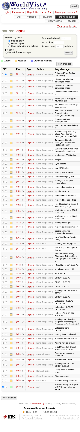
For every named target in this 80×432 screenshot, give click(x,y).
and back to (52, 42)
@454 (18, 359)
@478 (18, 226)
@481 (18, 211)
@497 (18, 126)
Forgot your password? (66, 12)
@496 (18, 134)
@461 (18, 321)
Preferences (18, 12)
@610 (18, 86)
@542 (18, 105)
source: (9, 30)
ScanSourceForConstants (66, 324)
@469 (18, 277)
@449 (18, 387)
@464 (18, 302)
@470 (18, 273)
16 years (30, 74)
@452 (18, 370)
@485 (18, 191)
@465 (18, 296)
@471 (18, 269)
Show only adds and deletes (23, 46)
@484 (18, 195)
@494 (18, 150)
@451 (18, 376)
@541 (18, 113)
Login (6, 12)
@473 (18, 257)
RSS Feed (31, 411)
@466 (18, 291)
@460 (18, 329)
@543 (18, 99)
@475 (18, 243)
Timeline (31, 17)
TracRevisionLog (36, 403)
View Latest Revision (67, 26)
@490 (18, 168)
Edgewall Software (33, 418)
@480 (18, 217)
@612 (18, 74)
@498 (18, 120)
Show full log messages (18, 52)
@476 (18, 238)
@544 (18, 93)
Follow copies (16, 43)
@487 (18, 181)
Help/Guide (32, 12)
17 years (30, 93)
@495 (18, 142)
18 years (30, 142)
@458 (18, 338)
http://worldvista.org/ (68, 418)
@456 (18, 348)
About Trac (46, 12)
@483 (18, 199)
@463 (18, 308)
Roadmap (48, 17)
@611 (18, 80)
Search (72, 21)
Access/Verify (70, 104)
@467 (18, 286)
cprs (20, 30)
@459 (18, 334)
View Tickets (55, 21)
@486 (18, 187)
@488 (18, 176)
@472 (18, 265)
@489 (18, 172)
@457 (18, 342)
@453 (18, 364)
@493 (18, 155)
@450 (18, 380)
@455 (18, 354)
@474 (18, 248)
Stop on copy (16, 41)
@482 (18, 205)
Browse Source (67, 17)
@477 (18, 232)
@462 (18, 314)
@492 (18, 159)
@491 (18, 163)
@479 (18, 222)
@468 (18, 282)
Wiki (19, 17)
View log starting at (56, 38)
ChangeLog (50, 411)
